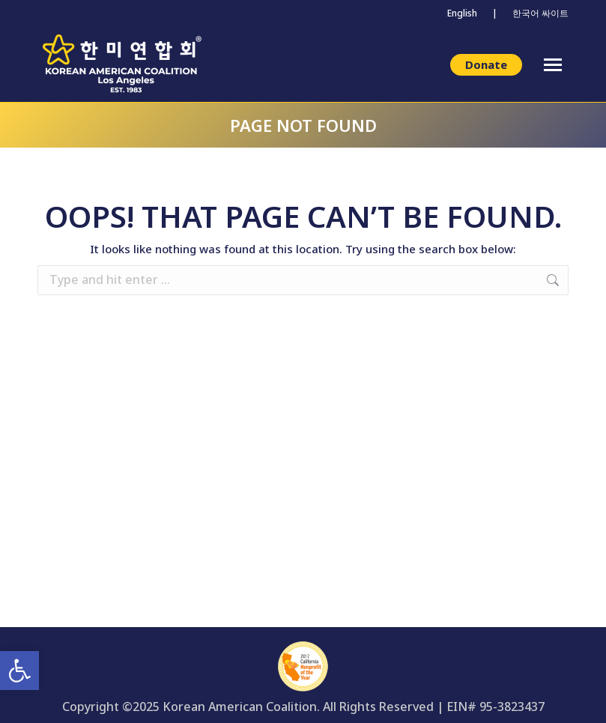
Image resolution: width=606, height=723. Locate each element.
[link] (19, 670)
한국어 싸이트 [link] (540, 13)
